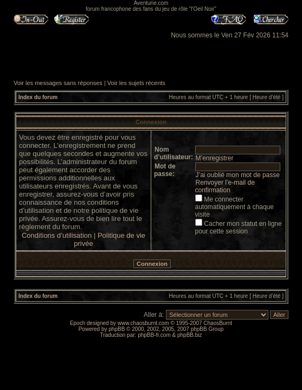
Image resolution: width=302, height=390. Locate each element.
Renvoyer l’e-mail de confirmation (225, 186)
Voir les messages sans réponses (58, 83)
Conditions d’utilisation (57, 235)
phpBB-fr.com (154, 335)
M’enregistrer (215, 158)
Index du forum (37, 97)
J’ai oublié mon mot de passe (238, 175)
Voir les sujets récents (136, 83)
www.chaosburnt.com (143, 323)
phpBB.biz (189, 335)
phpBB (116, 329)
